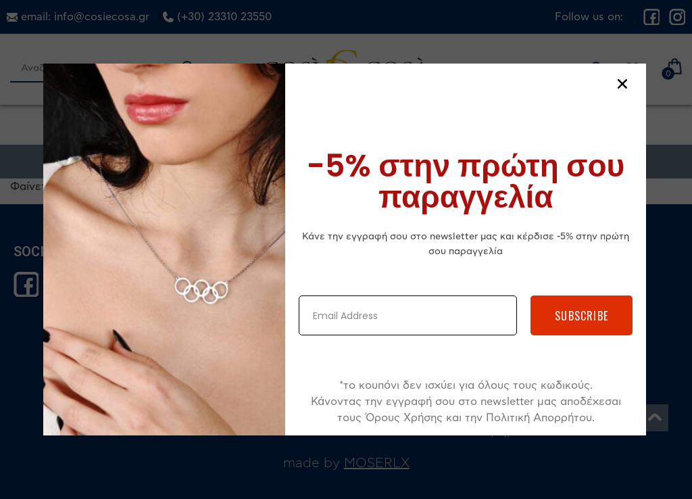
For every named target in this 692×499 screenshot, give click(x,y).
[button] (622, 84)
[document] (346, 249)
